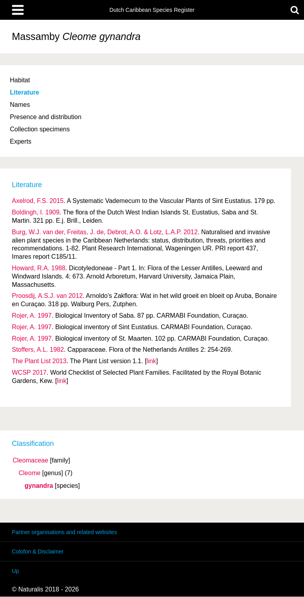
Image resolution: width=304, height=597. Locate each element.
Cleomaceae (30, 460)
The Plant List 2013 (39, 361)
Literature (24, 92)
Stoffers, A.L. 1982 (38, 349)
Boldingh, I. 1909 (35, 212)
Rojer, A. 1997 (32, 315)
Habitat (20, 80)
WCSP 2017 (29, 372)
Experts (20, 141)
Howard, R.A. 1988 (38, 268)
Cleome (29, 473)
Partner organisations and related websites (64, 532)
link (151, 361)
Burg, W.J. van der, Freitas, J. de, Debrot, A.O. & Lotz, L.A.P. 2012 (105, 232)
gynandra (39, 486)
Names (20, 104)
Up (15, 571)
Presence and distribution (46, 117)
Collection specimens (40, 129)
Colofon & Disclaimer (38, 551)
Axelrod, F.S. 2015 (38, 200)
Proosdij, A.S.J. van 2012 (47, 295)
